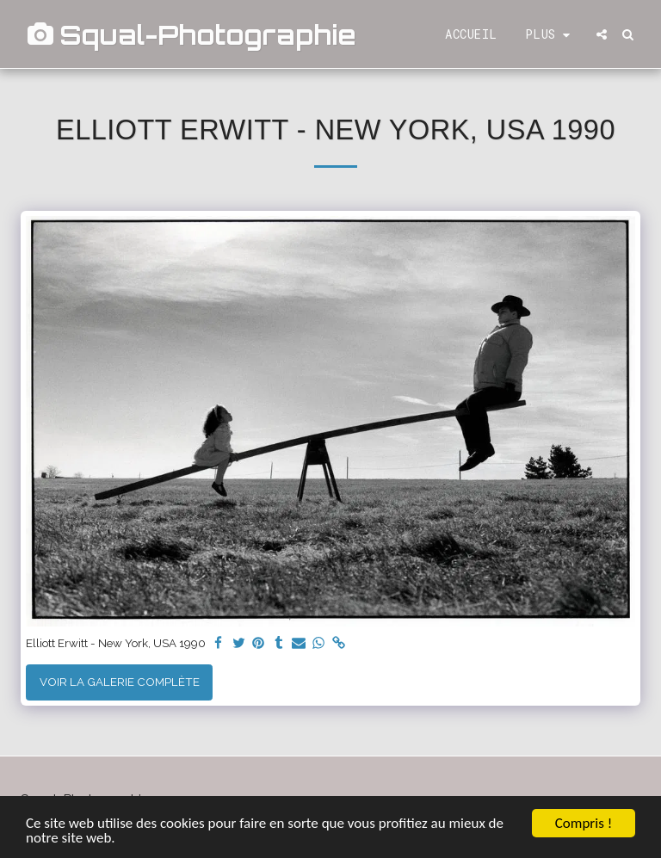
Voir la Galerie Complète (120, 681)
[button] (602, 34)
